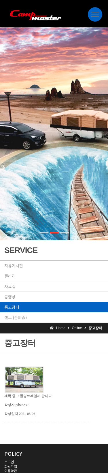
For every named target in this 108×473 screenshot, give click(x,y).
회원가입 (10, 466)
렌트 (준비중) (15, 317)
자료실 (10, 286)
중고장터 (11, 307)
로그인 (9, 461)
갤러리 (10, 276)
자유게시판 (13, 265)
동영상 (10, 297)
